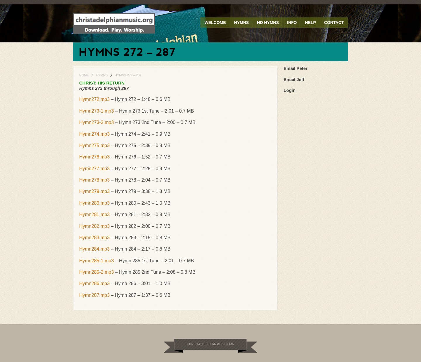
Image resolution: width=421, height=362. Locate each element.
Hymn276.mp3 (94, 156)
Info (292, 22)
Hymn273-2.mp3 (96, 122)
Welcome (215, 22)
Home (84, 75)
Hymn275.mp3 (94, 145)
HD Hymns (268, 22)
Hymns (241, 22)
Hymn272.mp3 (94, 99)
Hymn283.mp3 (94, 237)
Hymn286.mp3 (94, 283)
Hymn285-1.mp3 (96, 260)
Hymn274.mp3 (94, 134)
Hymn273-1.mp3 (96, 110)
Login (290, 90)
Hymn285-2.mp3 (96, 272)
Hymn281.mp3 (94, 214)
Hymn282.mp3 (94, 226)
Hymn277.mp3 (94, 168)
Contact (334, 22)
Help (310, 22)
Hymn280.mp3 (94, 203)
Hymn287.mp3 (94, 295)
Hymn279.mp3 (94, 191)
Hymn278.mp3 (94, 179)
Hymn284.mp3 (94, 248)
